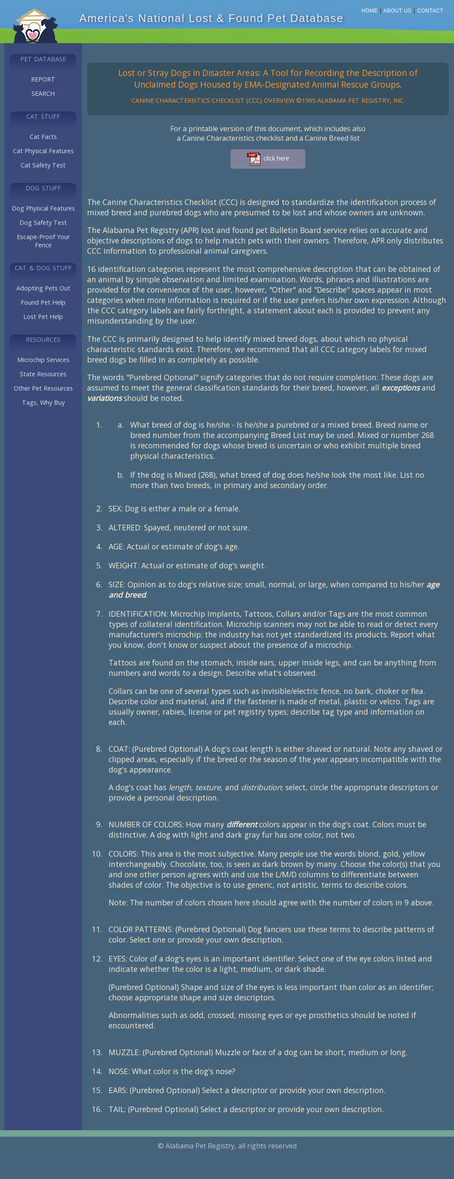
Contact (430, 11)
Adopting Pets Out (43, 288)
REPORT (43, 79)
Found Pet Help (43, 302)
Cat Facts (43, 136)
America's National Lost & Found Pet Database (211, 18)
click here (267, 159)
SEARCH (43, 93)
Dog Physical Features (43, 208)
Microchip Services (43, 360)
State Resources (43, 374)
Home (369, 11)
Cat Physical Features (43, 151)
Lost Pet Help (43, 316)
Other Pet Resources (43, 388)
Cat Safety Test (43, 165)
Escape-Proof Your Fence (43, 241)
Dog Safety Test (43, 222)
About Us (397, 11)
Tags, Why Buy (43, 402)
